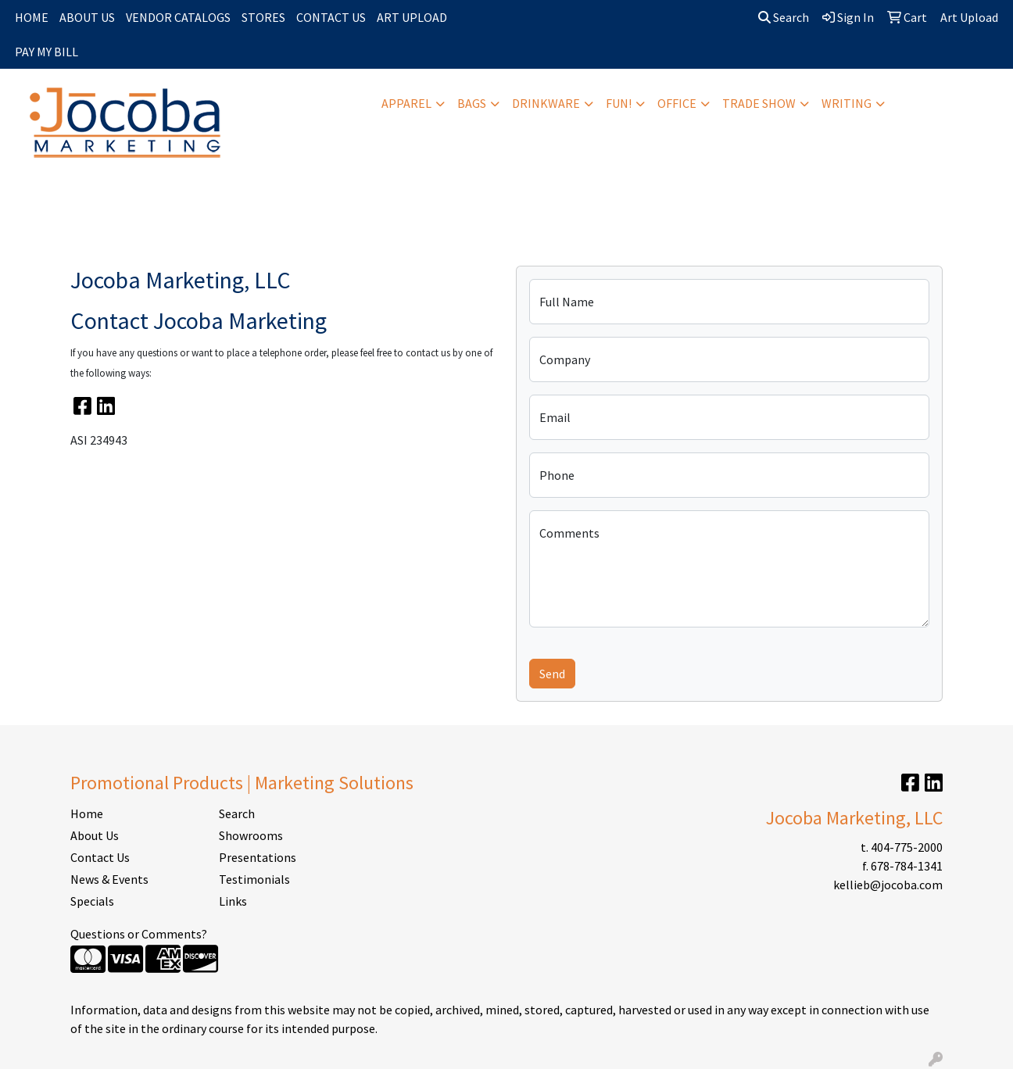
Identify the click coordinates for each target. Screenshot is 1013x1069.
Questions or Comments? (138, 934)
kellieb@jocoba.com (888, 884)
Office (676, 103)
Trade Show (759, 103)
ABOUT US (87, 17)
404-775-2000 (907, 847)
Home (86, 813)
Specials (92, 901)
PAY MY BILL (46, 51)
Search (783, 17)
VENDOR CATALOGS (178, 17)
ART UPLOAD (412, 17)
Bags (471, 103)
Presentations (257, 857)
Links (233, 901)
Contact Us (100, 857)
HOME (31, 17)
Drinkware (546, 103)
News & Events (109, 879)
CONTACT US (331, 17)
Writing (846, 103)
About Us (94, 835)
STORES (263, 17)
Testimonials (254, 879)
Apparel (406, 103)
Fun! (619, 103)
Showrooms (251, 835)
